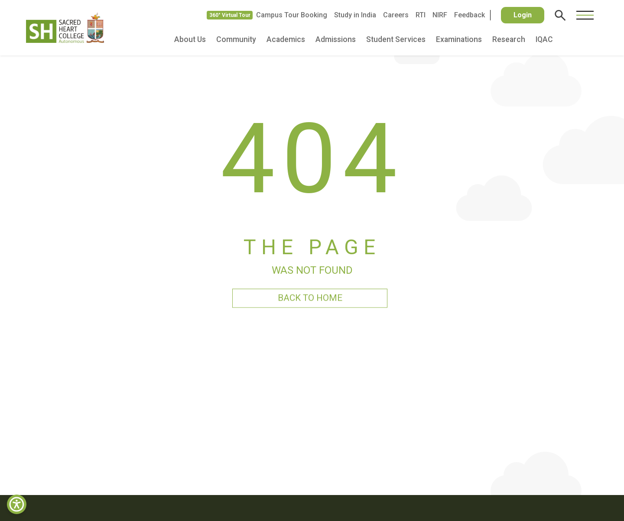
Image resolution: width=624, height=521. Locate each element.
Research (508, 39)
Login (523, 15)
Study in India (355, 15)
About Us (190, 39)
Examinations (459, 39)
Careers (396, 15)
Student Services (396, 39)
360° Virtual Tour (229, 15)
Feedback (469, 15)
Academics (285, 39)
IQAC (544, 39)
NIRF (439, 15)
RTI (421, 15)
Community (236, 39)
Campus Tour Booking (291, 15)
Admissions (335, 39)
